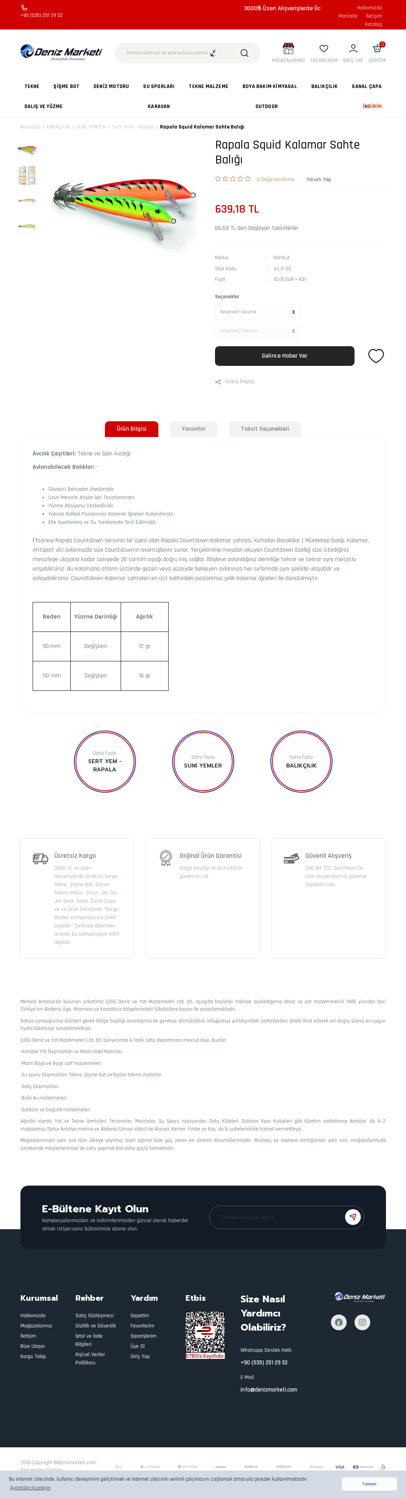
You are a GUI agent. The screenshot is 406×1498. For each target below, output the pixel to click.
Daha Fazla (104, 753)
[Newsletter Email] (286, 1217)
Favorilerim (142, 1325)
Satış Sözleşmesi (94, 1315)
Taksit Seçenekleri (265, 429)
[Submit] (353, 1217)
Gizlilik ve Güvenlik (95, 1325)
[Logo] (61, 53)
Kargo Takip (33, 1356)
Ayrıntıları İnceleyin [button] (30, 1488)
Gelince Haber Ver (284, 356)
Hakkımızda (369, 7)
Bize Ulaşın (32, 1346)
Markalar (348, 16)
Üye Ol (137, 1346)
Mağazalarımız (36, 1325)
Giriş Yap (140, 1356)
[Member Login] (353, 53)
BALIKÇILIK (301, 766)
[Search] (187, 53)
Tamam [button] (369, 1484)
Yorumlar (194, 429)
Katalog (373, 24)
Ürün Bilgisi (132, 429)
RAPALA (282, 258)
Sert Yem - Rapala (105, 765)
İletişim (374, 16)
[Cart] (377, 53)
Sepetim (139, 1315)
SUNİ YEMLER (203, 766)
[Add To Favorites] (376, 356)
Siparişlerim (143, 1336)
